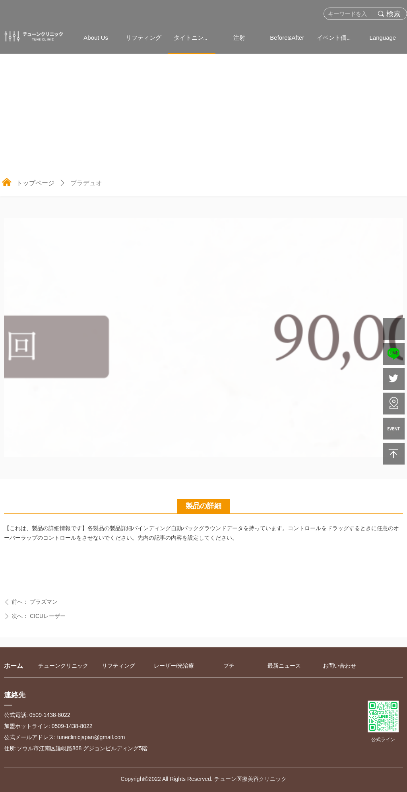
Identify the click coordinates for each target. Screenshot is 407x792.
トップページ (35, 183)
